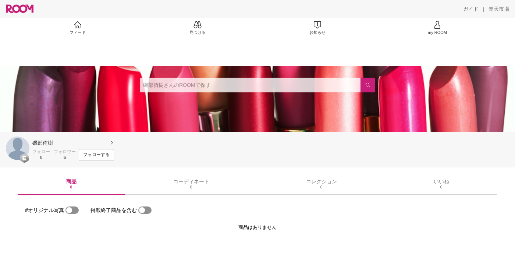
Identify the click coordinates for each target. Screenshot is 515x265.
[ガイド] (471, 9)
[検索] (367, 85)
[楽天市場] (499, 9)
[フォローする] (96, 155)
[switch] (72, 210)
